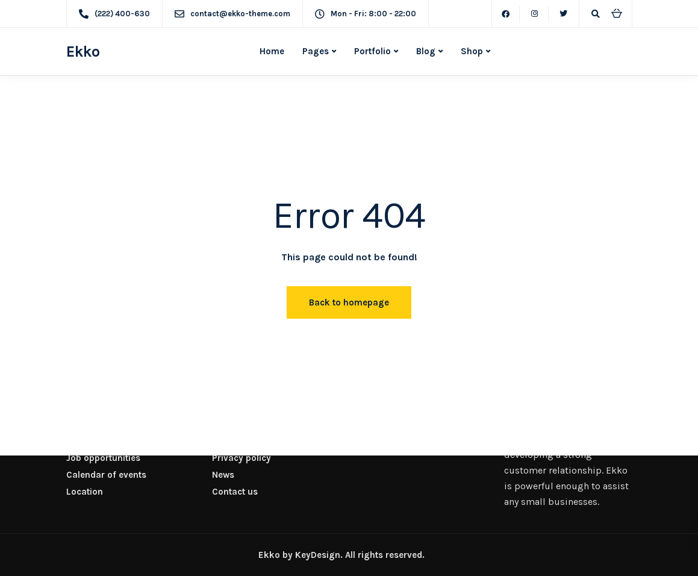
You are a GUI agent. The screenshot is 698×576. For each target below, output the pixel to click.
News (223, 474)
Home (272, 51)
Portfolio (372, 51)
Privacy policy (241, 457)
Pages (315, 51)
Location (84, 491)
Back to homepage (349, 302)
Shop (472, 51)
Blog (425, 51)
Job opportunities (103, 457)
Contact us (235, 491)
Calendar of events (106, 474)
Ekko (83, 52)
